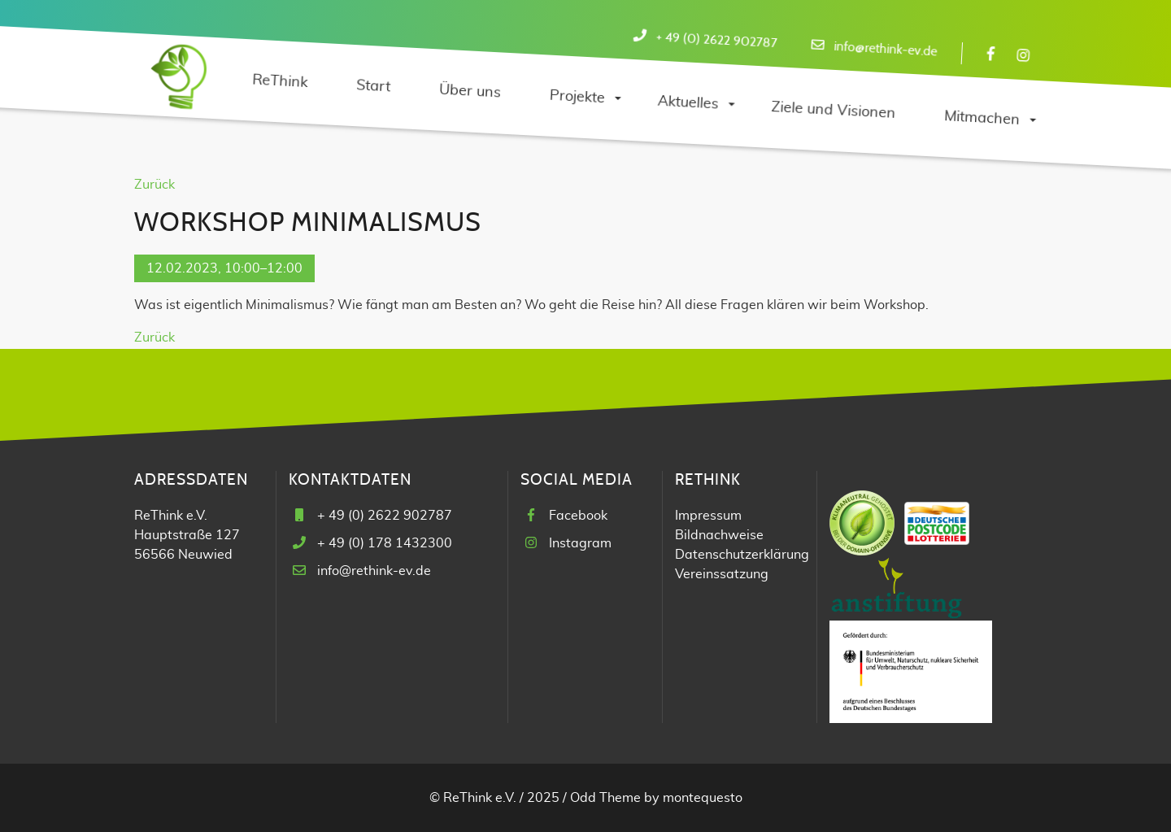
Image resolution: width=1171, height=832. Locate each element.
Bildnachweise (719, 535)
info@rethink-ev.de (886, 49)
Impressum (708, 515)
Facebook (578, 515)
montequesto (702, 797)
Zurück (154, 184)
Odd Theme (605, 797)
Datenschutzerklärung (742, 554)
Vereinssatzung (721, 574)
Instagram (580, 543)
